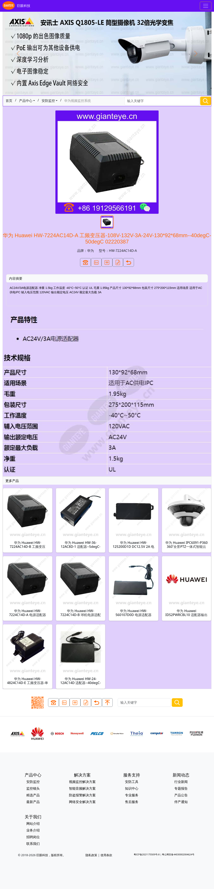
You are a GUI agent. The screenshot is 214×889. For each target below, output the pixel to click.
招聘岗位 (33, 837)
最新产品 (33, 801)
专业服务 (131, 795)
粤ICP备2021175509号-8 (146, 854)
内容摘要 (15, 278)
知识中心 (131, 788)
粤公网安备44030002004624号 (178, 854)
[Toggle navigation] (205, 6)
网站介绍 (33, 823)
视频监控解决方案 (82, 781)
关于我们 (33, 817)
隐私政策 (91, 855)
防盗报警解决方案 (82, 795)
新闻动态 (181, 775)
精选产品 (33, 795)
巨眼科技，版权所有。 (51, 855)
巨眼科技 (16, 6)
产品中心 (25, 100)
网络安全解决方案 (82, 801)
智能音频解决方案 (82, 788)
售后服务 (131, 801)
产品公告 (181, 795)
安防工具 (131, 781)
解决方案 (82, 775)
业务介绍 (33, 830)
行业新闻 (181, 781)
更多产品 (12, 480)
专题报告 (181, 788)
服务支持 (131, 775)
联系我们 (33, 843)
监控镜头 (33, 788)
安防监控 (48, 100)
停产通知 (181, 801)
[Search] (161, 101)
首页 (9, 100)
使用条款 (106, 855)
